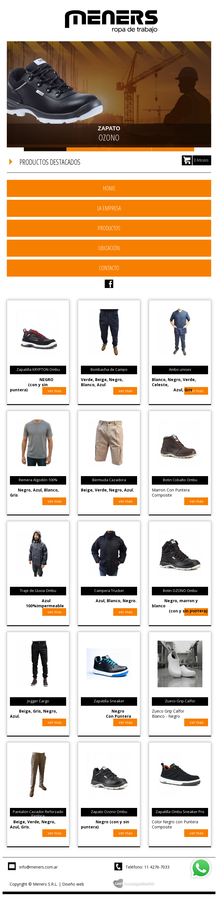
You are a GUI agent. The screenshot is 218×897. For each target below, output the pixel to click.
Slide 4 (173, 149)
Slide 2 (87, 149)
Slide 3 (130, 149)
